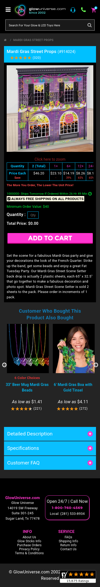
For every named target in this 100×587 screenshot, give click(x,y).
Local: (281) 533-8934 (67, 514)
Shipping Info (68, 541)
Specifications (23, 448)
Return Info (68, 545)
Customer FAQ (23, 463)
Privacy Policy (29, 549)
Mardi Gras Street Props (33, 40)
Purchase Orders (29, 545)
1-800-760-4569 (67, 507)
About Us (29, 537)
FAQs (68, 537)
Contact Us (68, 549)
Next (95, 365)
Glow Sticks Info (29, 541)
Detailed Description (30, 434)
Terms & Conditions (29, 553)
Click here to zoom (50, 159)
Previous (4, 365)
